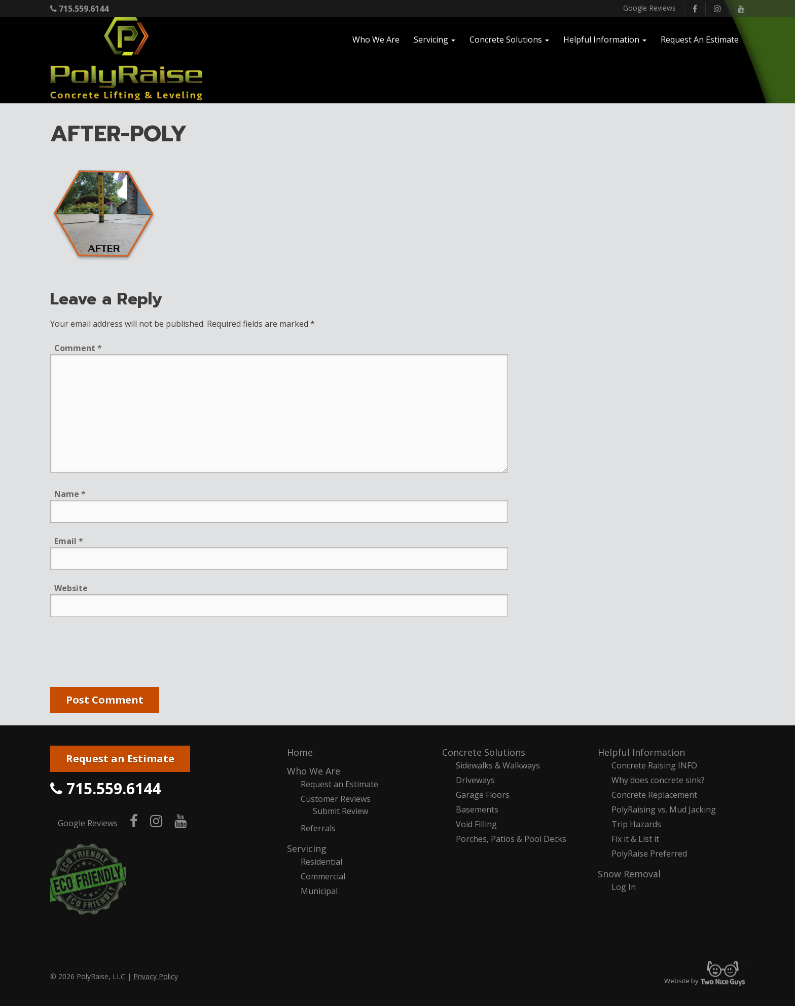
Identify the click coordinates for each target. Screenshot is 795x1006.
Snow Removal (629, 874)
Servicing (307, 848)
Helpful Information (641, 752)
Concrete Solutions (483, 752)
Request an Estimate (120, 758)
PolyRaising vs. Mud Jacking (663, 809)
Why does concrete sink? (658, 780)
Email (68, 541)
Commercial (323, 876)
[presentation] (127, 654)
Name (70, 493)
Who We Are (313, 771)
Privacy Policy (155, 976)
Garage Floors (483, 794)
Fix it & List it (635, 838)
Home (300, 752)
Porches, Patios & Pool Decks (511, 838)
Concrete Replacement (654, 794)
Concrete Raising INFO (654, 765)
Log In (623, 887)
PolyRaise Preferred (649, 853)
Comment (78, 348)
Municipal (319, 891)
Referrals (318, 828)
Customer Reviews (336, 798)
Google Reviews (649, 8)
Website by (704, 980)
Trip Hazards (636, 824)
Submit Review (340, 811)
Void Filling (476, 824)
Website (71, 588)
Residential (321, 861)
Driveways (475, 780)
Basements (477, 809)
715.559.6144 (79, 8)
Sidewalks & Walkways (498, 765)
